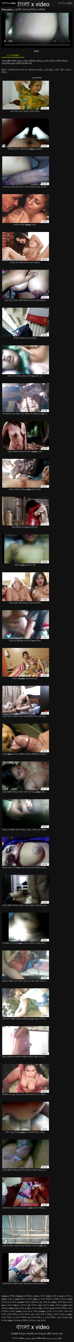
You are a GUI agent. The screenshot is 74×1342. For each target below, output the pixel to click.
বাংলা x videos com (10, 1308)
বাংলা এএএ (52, 1311)
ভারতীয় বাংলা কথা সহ (17, 70)
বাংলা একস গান (65, 1311)
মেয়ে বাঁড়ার (49, 70)
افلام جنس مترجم (54, 1338)
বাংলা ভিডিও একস (53, 1317)
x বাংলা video (31, 1299)
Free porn (7, 9)
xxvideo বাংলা (23, 1302)
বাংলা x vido (37, 1308)
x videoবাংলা (18, 1299)
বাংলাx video (7, 1320)
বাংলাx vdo (67, 1317)
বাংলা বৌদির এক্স (22, 1317)
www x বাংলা (64, 1296)
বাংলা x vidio (25, 1308)
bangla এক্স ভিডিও (24, 1296)
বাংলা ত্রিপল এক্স (26, 1314)
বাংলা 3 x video (50, 1302)
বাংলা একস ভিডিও (9, 1314)
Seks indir (41, 1338)
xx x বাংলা (11, 1302)
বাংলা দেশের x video (63, 1314)
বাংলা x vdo (36, 1305)
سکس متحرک (30, 1338)
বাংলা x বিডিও (61, 1308)
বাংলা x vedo (48, 1305)
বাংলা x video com (63, 1305)
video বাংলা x (52, 1296)
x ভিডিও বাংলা (59, 1299)
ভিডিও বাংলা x (29, 1320)
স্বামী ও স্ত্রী (59, 70)
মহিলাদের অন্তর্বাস (35, 70)
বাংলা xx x (27, 1311)
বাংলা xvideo (15, 1311)
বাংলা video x (13, 1305)
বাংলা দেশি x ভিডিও (44, 1314)
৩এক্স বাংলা (40, 1320)
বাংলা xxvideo (39, 1311)
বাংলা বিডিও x (7, 1317)
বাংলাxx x (17, 1320)
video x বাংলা (39, 1296)
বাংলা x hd (25, 1305)
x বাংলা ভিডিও (45, 1299)
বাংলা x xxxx (48, 1308)
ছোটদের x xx (36, 1302)
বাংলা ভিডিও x (37, 1317)
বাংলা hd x (62, 1302)
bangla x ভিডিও (8, 1296)
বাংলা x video (18, 1338)
